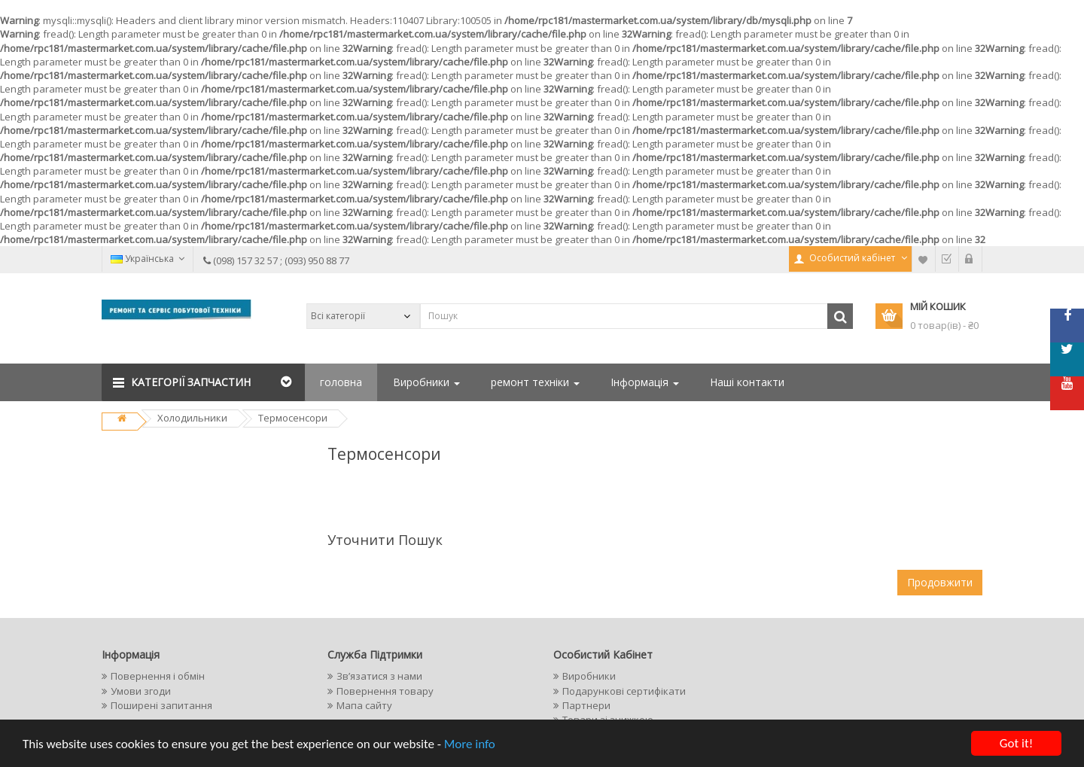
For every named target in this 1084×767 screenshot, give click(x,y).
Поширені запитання (161, 705)
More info (469, 745)
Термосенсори (292, 418)
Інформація (645, 382)
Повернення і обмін (158, 676)
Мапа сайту (364, 705)
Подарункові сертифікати (624, 691)
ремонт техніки (535, 382)
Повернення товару (385, 691)
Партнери (586, 705)
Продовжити (940, 582)
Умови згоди (141, 691)
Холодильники (192, 418)
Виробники (426, 382)
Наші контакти (747, 382)
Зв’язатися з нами (379, 676)
